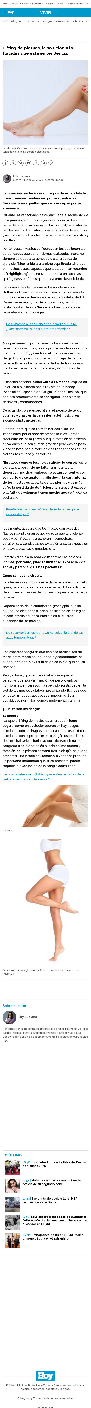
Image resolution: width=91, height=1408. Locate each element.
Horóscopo (62, 21)
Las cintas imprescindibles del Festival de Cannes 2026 (55, 1164)
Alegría (16, 21)
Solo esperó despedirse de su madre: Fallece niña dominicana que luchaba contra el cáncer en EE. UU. (55, 1220)
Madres (49, 4)
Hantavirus (37, 4)
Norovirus (24, 4)
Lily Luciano (21, 176)
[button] (3, 12)
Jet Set (60, 4)
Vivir (45, 12)
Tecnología (44, 21)
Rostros (29, 21)
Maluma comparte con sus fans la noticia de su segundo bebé (52, 1182)
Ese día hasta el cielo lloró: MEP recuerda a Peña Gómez (50, 1200)
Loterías (77, 21)
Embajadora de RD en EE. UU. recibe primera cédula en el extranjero (53, 1236)
